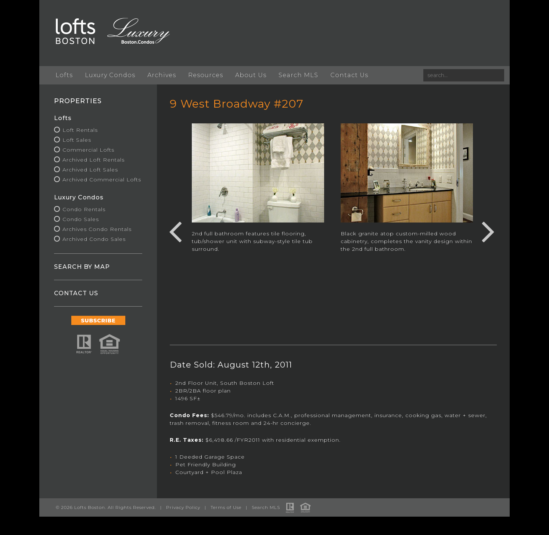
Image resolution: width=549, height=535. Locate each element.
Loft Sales (76, 140)
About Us (250, 75)
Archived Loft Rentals (93, 159)
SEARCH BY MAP (82, 266)
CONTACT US (76, 293)
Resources (205, 75)
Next (488, 230)
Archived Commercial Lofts (101, 179)
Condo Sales (80, 219)
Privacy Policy (183, 507)
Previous (175, 230)
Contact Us (349, 75)
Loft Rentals (80, 130)
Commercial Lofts (88, 150)
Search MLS (298, 75)
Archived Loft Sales (90, 169)
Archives (161, 75)
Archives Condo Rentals (97, 229)
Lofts (64, 75)
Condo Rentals (83, 209)
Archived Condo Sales (94, 239)
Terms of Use (226, 507)
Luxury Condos (110, 75)
